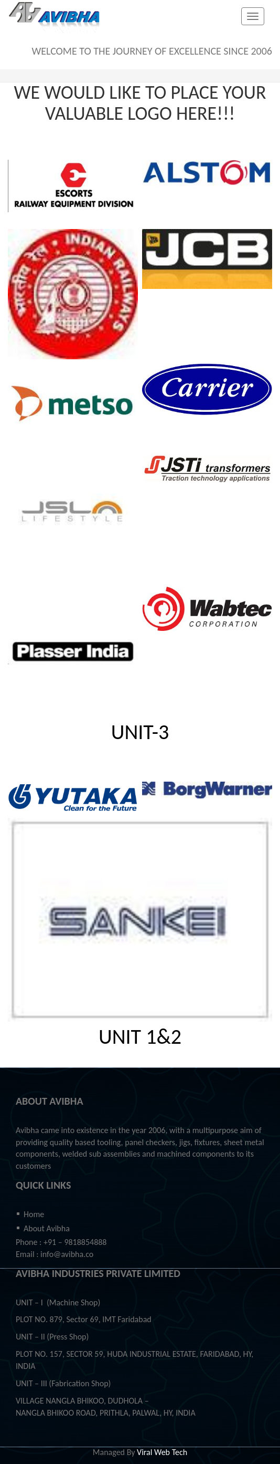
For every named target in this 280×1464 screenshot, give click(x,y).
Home (34, 1214)
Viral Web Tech (162, 1452)
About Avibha (47, 1228)
